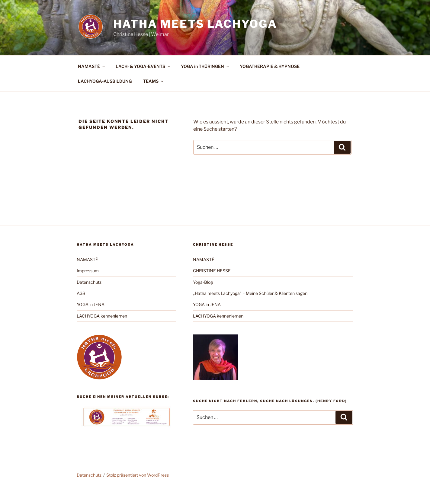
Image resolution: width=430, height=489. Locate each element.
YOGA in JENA (90, 304)
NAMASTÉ (92, 66)
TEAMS (153, 81)
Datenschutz (89, 282)
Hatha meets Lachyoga (195, 23)
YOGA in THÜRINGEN (205, 66)
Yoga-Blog (203, 282)
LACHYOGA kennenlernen (102, 315)
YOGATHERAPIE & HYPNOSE (270, 66)
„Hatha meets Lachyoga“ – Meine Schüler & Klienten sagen (250, 293)
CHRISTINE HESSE (212, 270)
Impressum (88, 270)
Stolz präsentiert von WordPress (137, 475)
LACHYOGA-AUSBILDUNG (105, 81)
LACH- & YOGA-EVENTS (143, 66)
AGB (81, 293)
